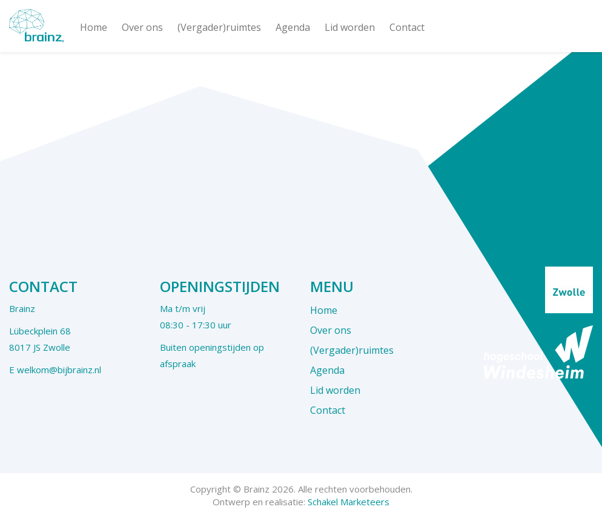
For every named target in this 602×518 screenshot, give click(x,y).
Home (93, 27)
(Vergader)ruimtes (219, 27)
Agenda (293, 27)
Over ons (142, 27)
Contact (407, 27)
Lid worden (350, 27)
